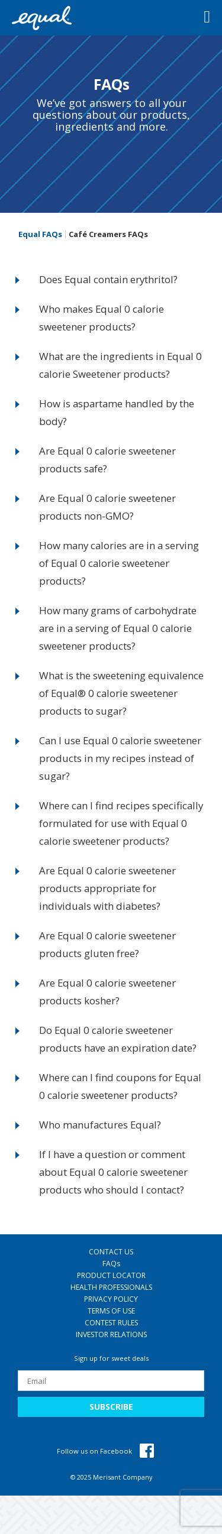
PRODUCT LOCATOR (111, 1275)
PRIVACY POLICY (111, 1299)
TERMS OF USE (111, 1311)
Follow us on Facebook (105, 1451)
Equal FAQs (40, 234)
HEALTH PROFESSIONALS (111, 1287)
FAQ (111, 1264)
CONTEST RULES (111, 1323)
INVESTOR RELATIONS (111, 1334)
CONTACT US (111, 1252)
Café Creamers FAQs (108, 234)
